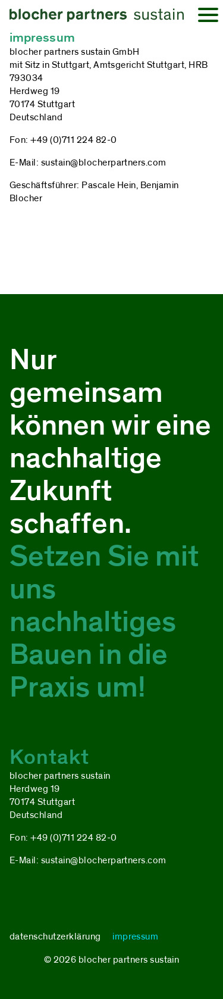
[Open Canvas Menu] (208, 15)
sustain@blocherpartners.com (104, 162)
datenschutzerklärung (55, 936)
